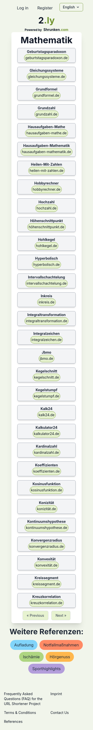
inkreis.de (46, 302)
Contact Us (60, 712)
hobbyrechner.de (46, 189)
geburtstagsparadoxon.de (46, 58)
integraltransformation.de (46, 321)
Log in (22, 7)
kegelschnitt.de (46, 377)
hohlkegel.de (46, 246)
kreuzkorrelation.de (46, 603)
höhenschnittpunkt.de (46, 227)
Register (45, 7)
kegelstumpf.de (46, 396)
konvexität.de (46, 565)
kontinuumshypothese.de (46, 527)
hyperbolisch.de (46, 264)
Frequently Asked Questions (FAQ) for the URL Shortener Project (23, 699)
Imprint (56, 694)
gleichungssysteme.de (46, 76)
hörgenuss (60, 656)
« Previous (35, 615)
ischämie (31, 656)
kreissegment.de (46, 584)
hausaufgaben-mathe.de (46, 133)
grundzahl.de (46, 114)
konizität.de (46, 509)
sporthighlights (46, 668)
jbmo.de (46, 358)
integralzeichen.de (46, 340)
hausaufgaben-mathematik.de (46, 152)
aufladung (23, 644)
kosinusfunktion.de (46, 490)
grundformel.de (46, 95)
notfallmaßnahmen (61, 644)
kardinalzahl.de (46, 452)
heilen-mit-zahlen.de (46, 170)
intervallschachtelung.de (47, 283)
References (13, 721)
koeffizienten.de (46, 471)
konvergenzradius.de (46, 546)
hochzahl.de (46, 208)
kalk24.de (46, 415)
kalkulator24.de (46, 434)
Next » (61, 615)
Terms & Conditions (20, 712)
